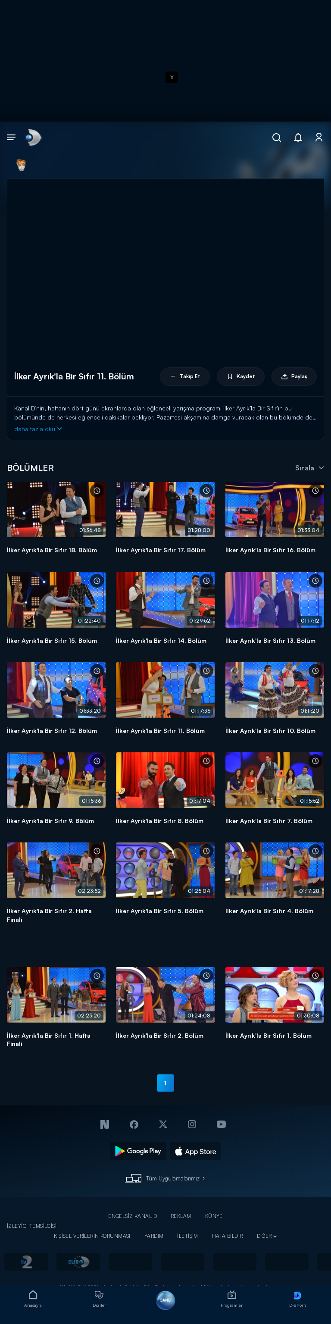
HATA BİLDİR (227, 1236)
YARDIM (154, 1236)
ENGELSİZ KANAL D (132, 1216)
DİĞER (264, 1236)
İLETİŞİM (187, 1236)
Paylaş (294, 376)
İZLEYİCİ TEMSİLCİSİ (31, 1226)
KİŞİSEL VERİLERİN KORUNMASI (92, 1236)
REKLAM (181, 1216)
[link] (33, 138)
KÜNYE (214, 1216)
